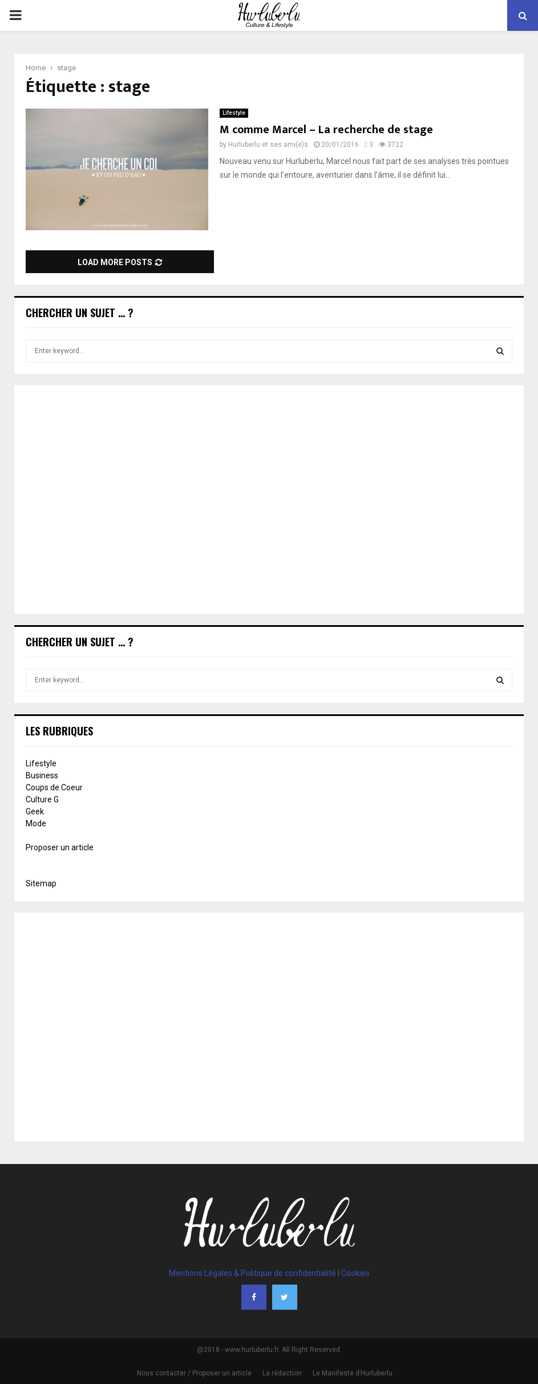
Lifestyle (234, 113)
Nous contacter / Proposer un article (194, 1373)
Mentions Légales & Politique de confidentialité (252, 1273)
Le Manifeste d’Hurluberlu (353, 1373)
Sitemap (41, 883)
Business (42, 775)
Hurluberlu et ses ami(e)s (268, 145)
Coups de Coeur (54, 787)
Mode (36, 823)
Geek (35, 811)
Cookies (355, 1273)
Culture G (42, 799)
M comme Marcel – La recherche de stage (326, 129)
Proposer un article (60, 847)
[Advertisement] (269, 501)
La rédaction (282, 1373)
